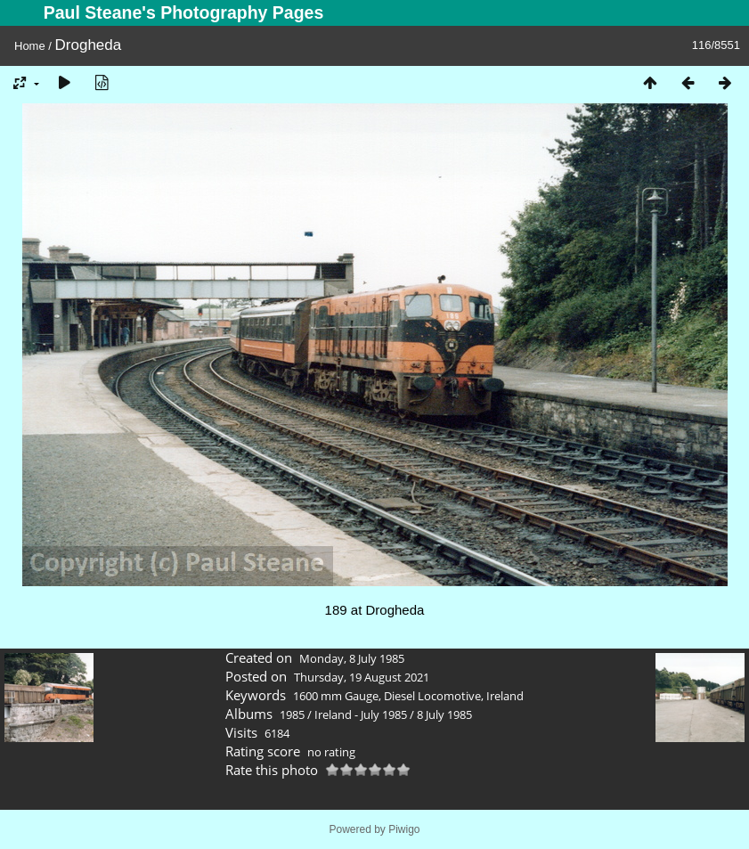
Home (29, 46)
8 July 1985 (444, 714)
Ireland (505, 696)
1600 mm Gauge (336, 696)
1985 (292, 714)
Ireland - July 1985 (360, 714)
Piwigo (403, 829)
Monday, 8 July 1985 (351, 658)
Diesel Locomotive (432, 696)
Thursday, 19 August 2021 (361, 677)
